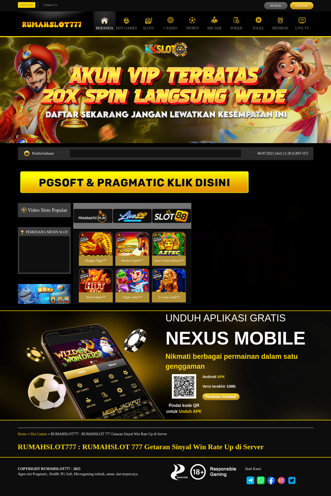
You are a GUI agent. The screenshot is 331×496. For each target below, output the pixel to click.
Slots (148, 23)
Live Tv (302, 23)
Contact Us (50, 5)
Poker (236, 23)
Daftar (301, 6)
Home (22, 434)
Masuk (275, 6)
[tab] (93, 216)
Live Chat (26, 5)
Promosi (280, 23)
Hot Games (126, 23)
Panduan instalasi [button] (221, 397)
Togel (258, 23)
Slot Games (38, 434)
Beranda (105, 23)
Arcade (214, 23)
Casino (170, 23)
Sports (192, 23)
